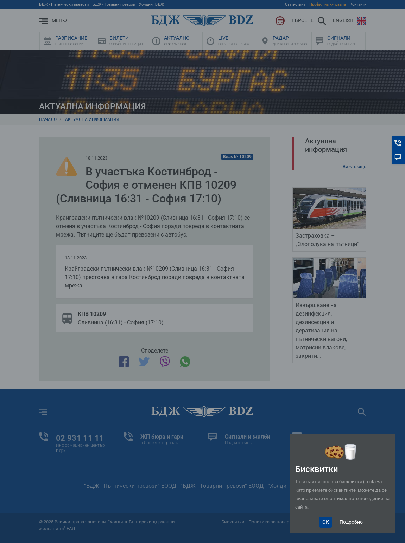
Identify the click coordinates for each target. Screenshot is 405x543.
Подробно (351, 522)
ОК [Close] (325, 522)
